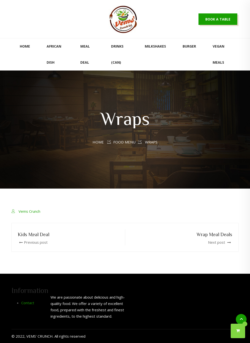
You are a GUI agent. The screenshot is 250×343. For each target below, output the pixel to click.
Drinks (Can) (117, 54)
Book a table (217, 19)
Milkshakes (155, 46)
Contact (27, 302)
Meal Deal (85, 54)
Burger (189, 46)
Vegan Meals (218, 54)
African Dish (54, 54)
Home (25, 46)
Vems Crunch (29, 211)
